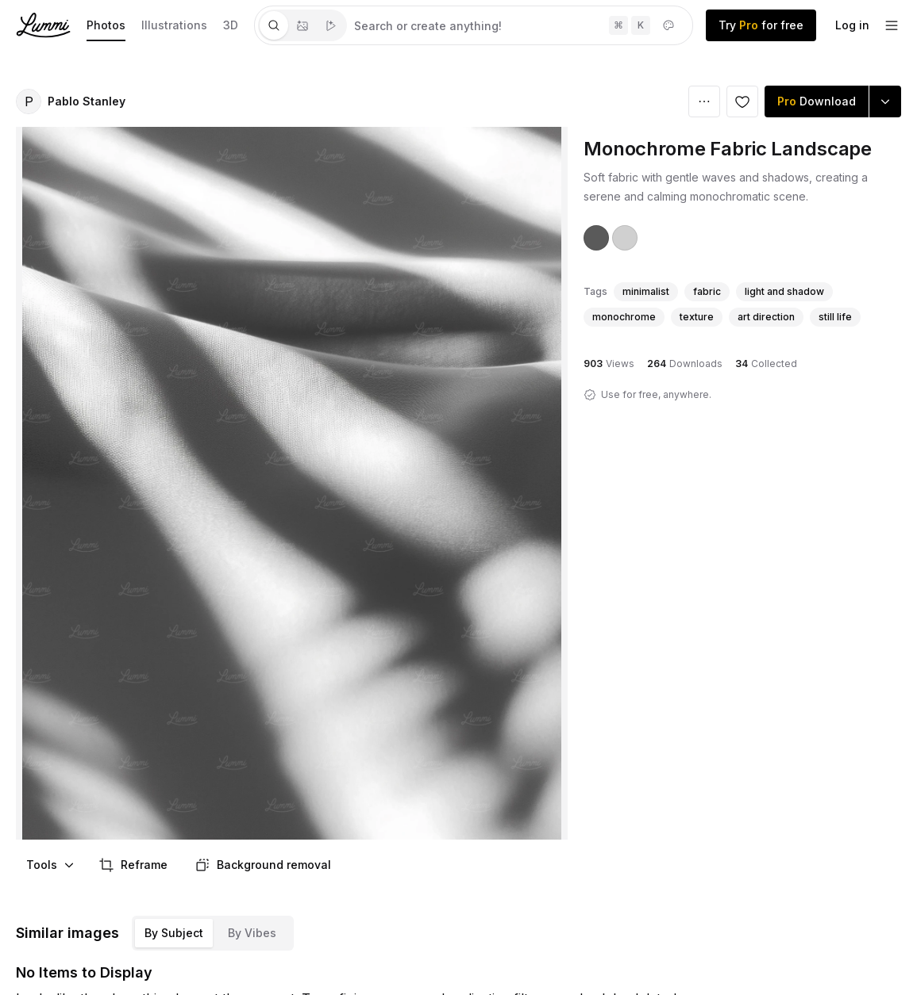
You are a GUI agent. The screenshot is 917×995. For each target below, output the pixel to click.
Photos (106, 25)
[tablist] (302, 25)
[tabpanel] (519, 25)
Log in (852, 25)
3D (230, 25)
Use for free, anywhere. (656, 394)
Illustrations (174, 25)
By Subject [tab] (173, 933)
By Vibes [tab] (252, 933)
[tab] (274, 25)
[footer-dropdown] (891, 25)
